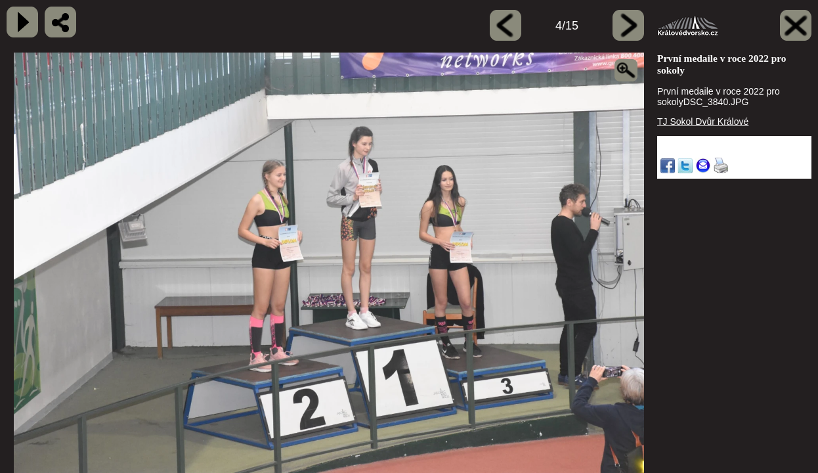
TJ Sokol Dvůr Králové (702, 121)
